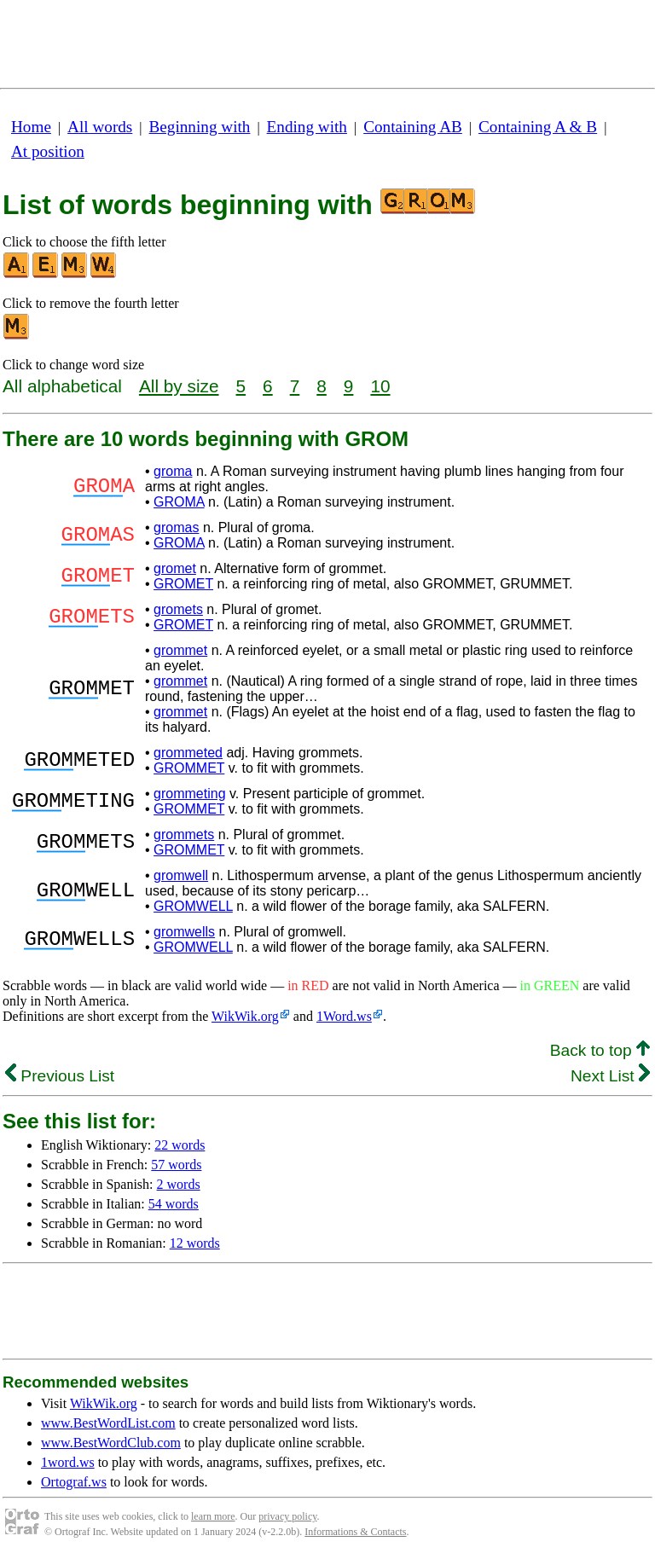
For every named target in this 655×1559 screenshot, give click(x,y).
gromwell (181, 875)
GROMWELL (193, 906)
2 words (178, 1184)
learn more (213, 1516)
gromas (176, 527)
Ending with (307, 127)
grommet (180, 650)
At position (47, 151)
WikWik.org (245, 1016)
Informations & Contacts (355, 1532)
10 (380, 386)
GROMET (183, 584)
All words (99, 127)
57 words (176, 1164)
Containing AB (412, 127)
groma (173, 471)
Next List (610, 1076)
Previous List (59, 1076)
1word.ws (68, 1462)
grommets (184, 834)
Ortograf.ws (74, 1482)
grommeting (189, 793)
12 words (195, 1243)
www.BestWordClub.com (111, 1442)
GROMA (179, 502)
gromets (178, 609)
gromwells (184, 931)
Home (31, 127)
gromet (175, 568)
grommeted (188, 752)
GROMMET (189, 768)
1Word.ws (344, 1016)
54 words (173, 1204)
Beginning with (200, 127)
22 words (179, 1145)
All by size (179, 386)
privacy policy (287, 1516)
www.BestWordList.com (108, 1423)
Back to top (600, 1050)
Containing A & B (537, 127)
